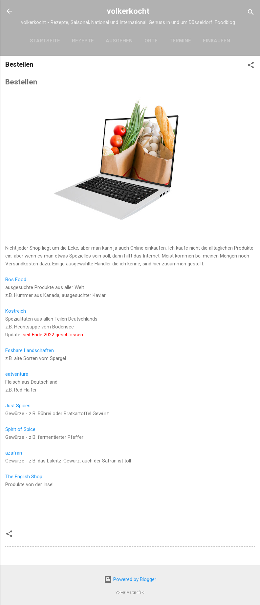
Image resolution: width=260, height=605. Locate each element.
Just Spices (18, 406)
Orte (151, 41)
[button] (251, 66)
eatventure (16, 374)
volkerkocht (128, 11)
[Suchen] (251, 13)
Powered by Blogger (130, 579)
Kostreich (15, 311)
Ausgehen (119, 41)
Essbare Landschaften (29, 350)
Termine (180, 41)
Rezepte (83, 41)
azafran (13, 453)
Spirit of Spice (20, 429)
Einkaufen (216, 41)
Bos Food (15, 279)
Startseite (45, 41)
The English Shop (23, 477)
